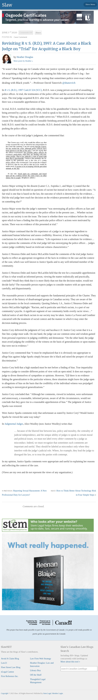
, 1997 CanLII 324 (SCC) (23, 90)
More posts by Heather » (23, 61)
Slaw (7, 4)
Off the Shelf (35, 675)
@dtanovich (69, 82)
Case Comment (20, 37)
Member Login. (57, 693)
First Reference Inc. (9, 676)
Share (38, 33)
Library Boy (35, 670)
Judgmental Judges (14, 424)
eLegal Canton (7, 672)
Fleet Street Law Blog (10, 667)
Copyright (4, 693)
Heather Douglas (25, 57)
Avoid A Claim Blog (10, 658)
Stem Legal (47, 693)
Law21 (4, 663)
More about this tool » (70, 661)
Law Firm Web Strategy (40, 658)
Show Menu (90, 4)
